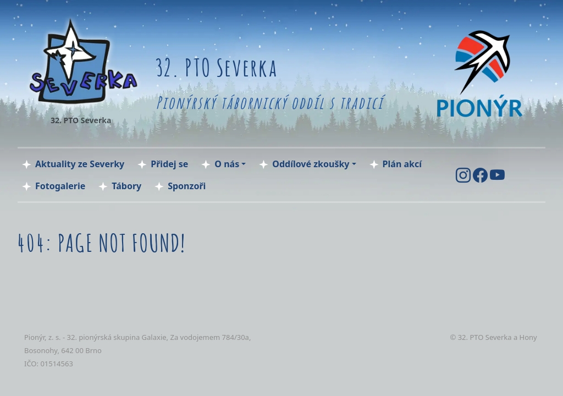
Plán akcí (402, 164)
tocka (35, 376)
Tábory (126, 186)
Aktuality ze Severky (79, 164)
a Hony (525, 337)
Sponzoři (187, 186)
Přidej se (169, 164)
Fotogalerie (60, 186)
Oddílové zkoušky (310, 164)
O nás (226, 164)
